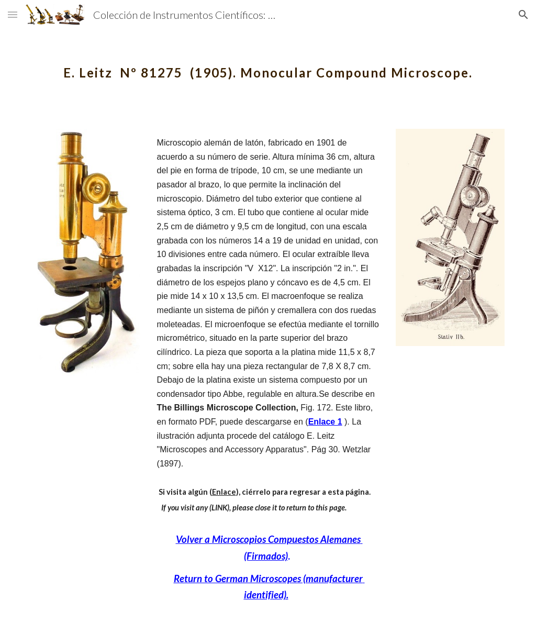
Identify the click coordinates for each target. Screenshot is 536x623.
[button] (12, 14)
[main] (268, 65)
